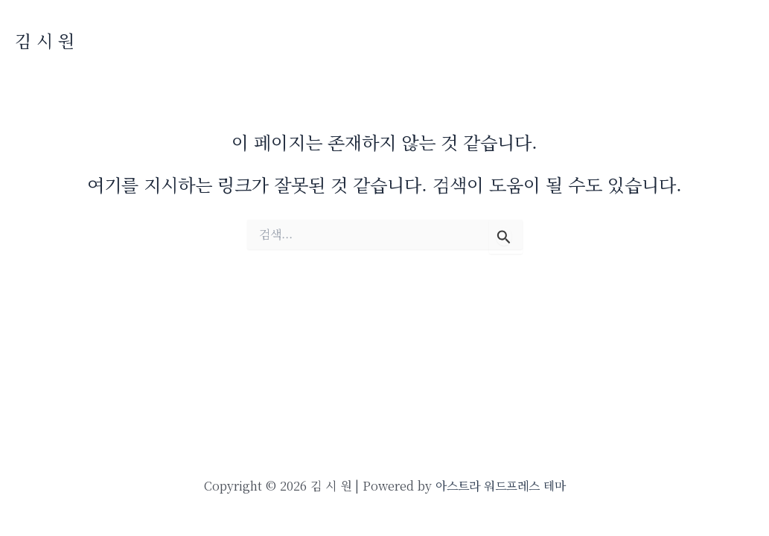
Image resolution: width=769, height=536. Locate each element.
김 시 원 (44, 40)
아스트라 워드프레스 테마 (500, 485)
